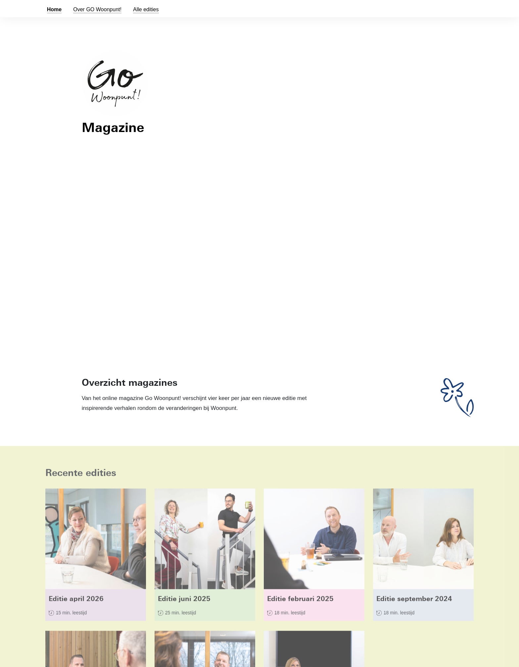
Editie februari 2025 (300, 600)
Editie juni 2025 (184, 600)
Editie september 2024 (414, 600)
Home (54, 9)
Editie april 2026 (76, 600)
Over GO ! (97, 9)
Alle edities (146, 9)
